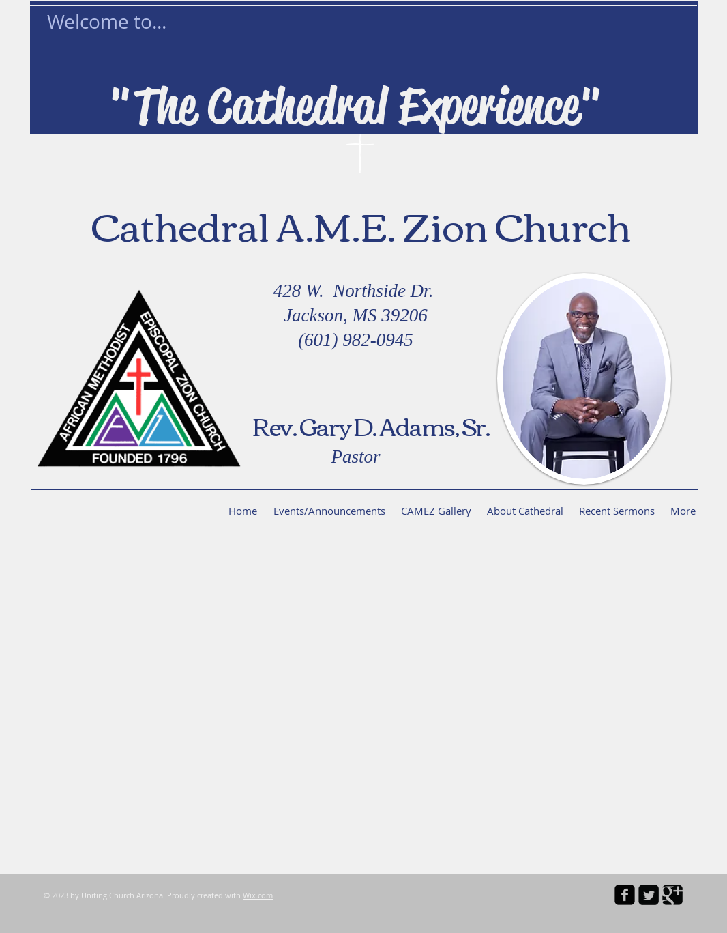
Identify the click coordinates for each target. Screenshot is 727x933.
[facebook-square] (624, 895)
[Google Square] (672, 895)
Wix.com (258, 895)
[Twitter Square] (648, 895)
